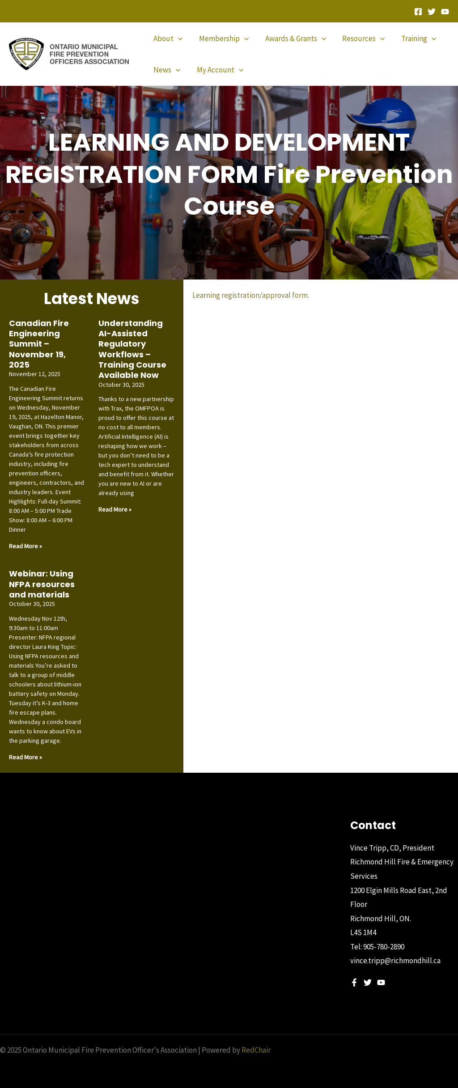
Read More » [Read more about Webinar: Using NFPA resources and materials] (25, 757)
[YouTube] (445, 12)
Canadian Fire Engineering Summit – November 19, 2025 (39, 344)
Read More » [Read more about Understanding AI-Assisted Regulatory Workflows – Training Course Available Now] (114, 509)
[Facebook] (418, 12)
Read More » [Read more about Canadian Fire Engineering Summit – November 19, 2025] (25, 546)
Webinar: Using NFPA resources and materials (42, 584)
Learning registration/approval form (250, 295)
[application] (177, 38)
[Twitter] (432, 12)
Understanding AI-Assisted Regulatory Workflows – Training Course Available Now (132, 349)
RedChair (256, 1050)
